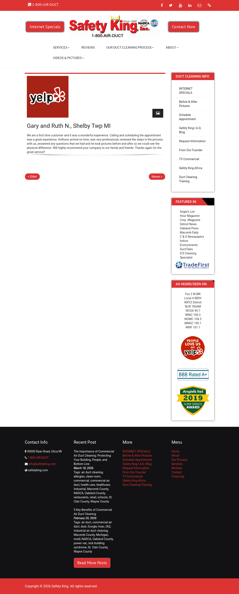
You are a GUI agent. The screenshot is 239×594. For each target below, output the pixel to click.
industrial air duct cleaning (91, 530)
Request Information (192, 141)
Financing (178, 476)
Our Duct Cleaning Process (130, 47)
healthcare (103, 484)
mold (77, 539)
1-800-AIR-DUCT (38, 457)
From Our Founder (191, 150)
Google (92, 526)
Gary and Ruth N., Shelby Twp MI (69, 125)
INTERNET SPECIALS (186, 90)
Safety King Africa (190, 168)
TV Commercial (189, 159)
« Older (32, 176)
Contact (177, 472)
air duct (86, 522)
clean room (93, 476)
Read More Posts (92, 562)
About (172, 47)
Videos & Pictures (68, 58)
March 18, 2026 (83, 468)
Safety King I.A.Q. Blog (190, 130)
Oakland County (95, 493)
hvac (101, 526)
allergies (79, 476)
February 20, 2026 (85, 518)
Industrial (80, 489)
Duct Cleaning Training (188, 179)
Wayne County (100, 501)
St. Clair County (98, 547)
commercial (81, 480)
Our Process (179, 459)
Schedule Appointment (187, 117)
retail (93, 497)
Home (175, 451)
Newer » (157, 176)
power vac (80, 543)
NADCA (78, 493)
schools (102, 497)
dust (83, 526)
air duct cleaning (92, 472)
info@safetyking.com (42, 464)
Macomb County (97, 489)
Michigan (102, 534)
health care (88, 484)
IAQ (108, 526)
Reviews (88, 47)
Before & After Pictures (188, 104)
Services (61, 47)
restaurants (81, 497)
